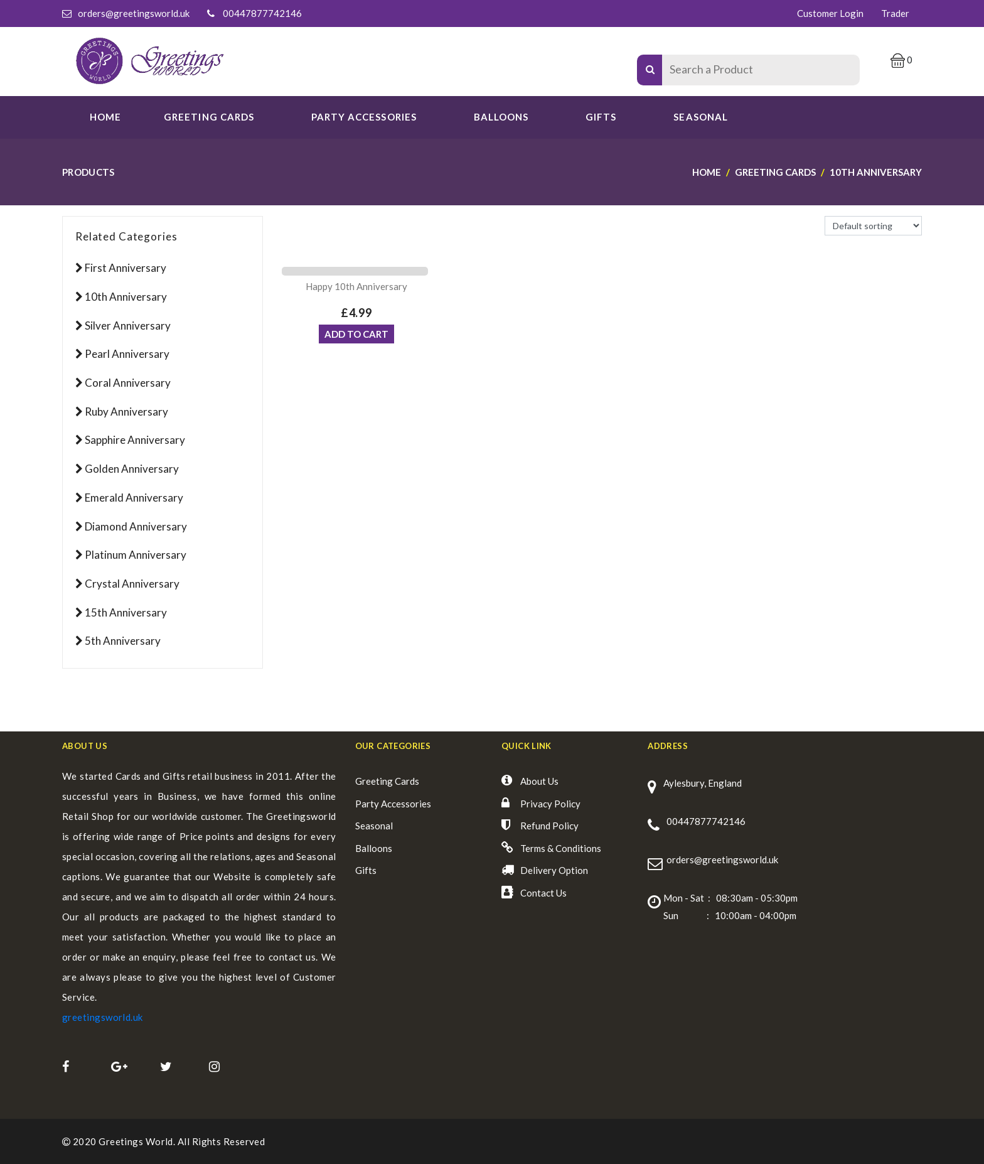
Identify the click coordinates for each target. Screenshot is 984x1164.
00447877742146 (262, 13)
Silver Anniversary (128, 325)
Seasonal (374, 825)
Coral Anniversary (128, 382)
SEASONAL (700, 116)
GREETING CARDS (209, 116)
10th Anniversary (126, 296)
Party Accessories (393, 803)
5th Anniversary (123, 640)
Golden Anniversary (132, 468)
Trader (895, 13)
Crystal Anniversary (132, 583)
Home (105, 116)
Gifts (601, 116)
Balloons (501, 116)
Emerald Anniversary (134, 497)
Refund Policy (549, 825)
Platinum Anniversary (135, 554)
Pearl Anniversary (127, 353)
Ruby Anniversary (126, 411)
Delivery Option (554, 870)
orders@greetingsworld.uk (134, 13)
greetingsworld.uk (102, 1017)
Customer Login (830, 13)
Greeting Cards (387, 781)
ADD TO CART (356, 334)
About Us (539, 781)
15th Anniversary (126, 612)
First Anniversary (125, 267)
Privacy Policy (550, 803)
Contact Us (543, 892)
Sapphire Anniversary (135, 439)
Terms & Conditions (560, 848)
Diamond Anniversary (136, 526)
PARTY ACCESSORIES (364, 116)
